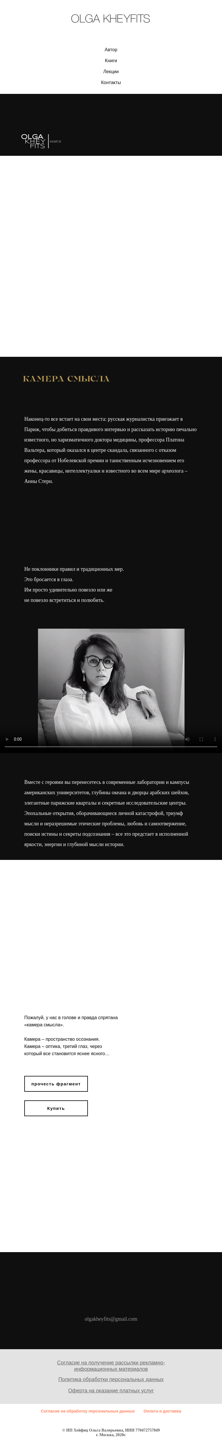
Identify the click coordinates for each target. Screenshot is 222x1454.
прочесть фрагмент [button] (56, 1083)
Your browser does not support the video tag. (111, 691)
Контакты (111, 82)
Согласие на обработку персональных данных (88, 1411)
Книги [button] (111, 60)
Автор (111, 49)
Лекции (111, 71)
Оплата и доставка (162, 1411)
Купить (56, 1108)
